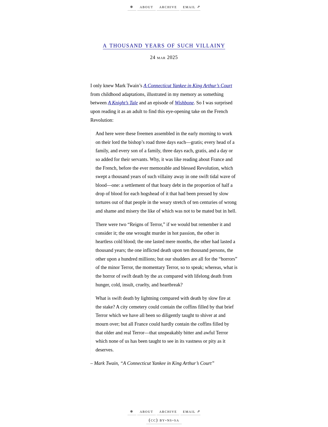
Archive (168, 6)
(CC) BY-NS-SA (164, 420)
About (146, 6)
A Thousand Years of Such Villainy (164, 45)
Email (189, 6)
